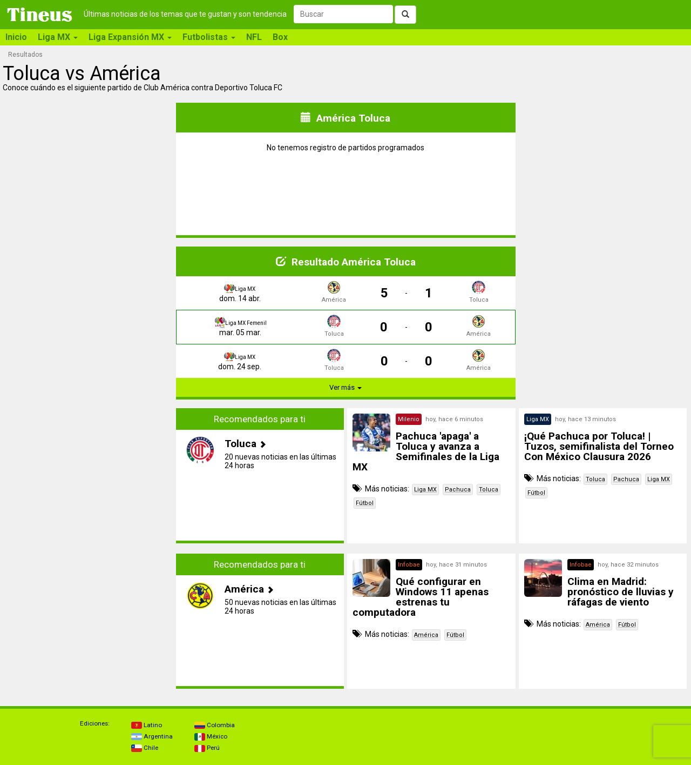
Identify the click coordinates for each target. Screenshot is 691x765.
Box (280, 37)
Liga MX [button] (58, 37)
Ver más (345, 387)
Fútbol (365, 503)
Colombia (214, 725)
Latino (146, 725)
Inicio (16, 37)
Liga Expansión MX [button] (130, 37)
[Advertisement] (89, 475)
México (210, 736)
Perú (207, 747)
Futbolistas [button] (208, 37)
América (426, 634)
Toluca (488, 489)
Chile (144, 747)
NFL (254, 37)
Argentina (152, 736)
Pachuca (458, 489)
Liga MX (425, 489)
